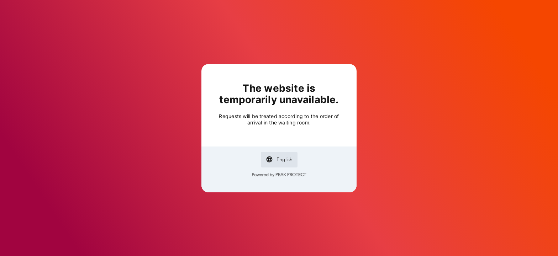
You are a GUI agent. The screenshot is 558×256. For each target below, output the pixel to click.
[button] (279, 159)
